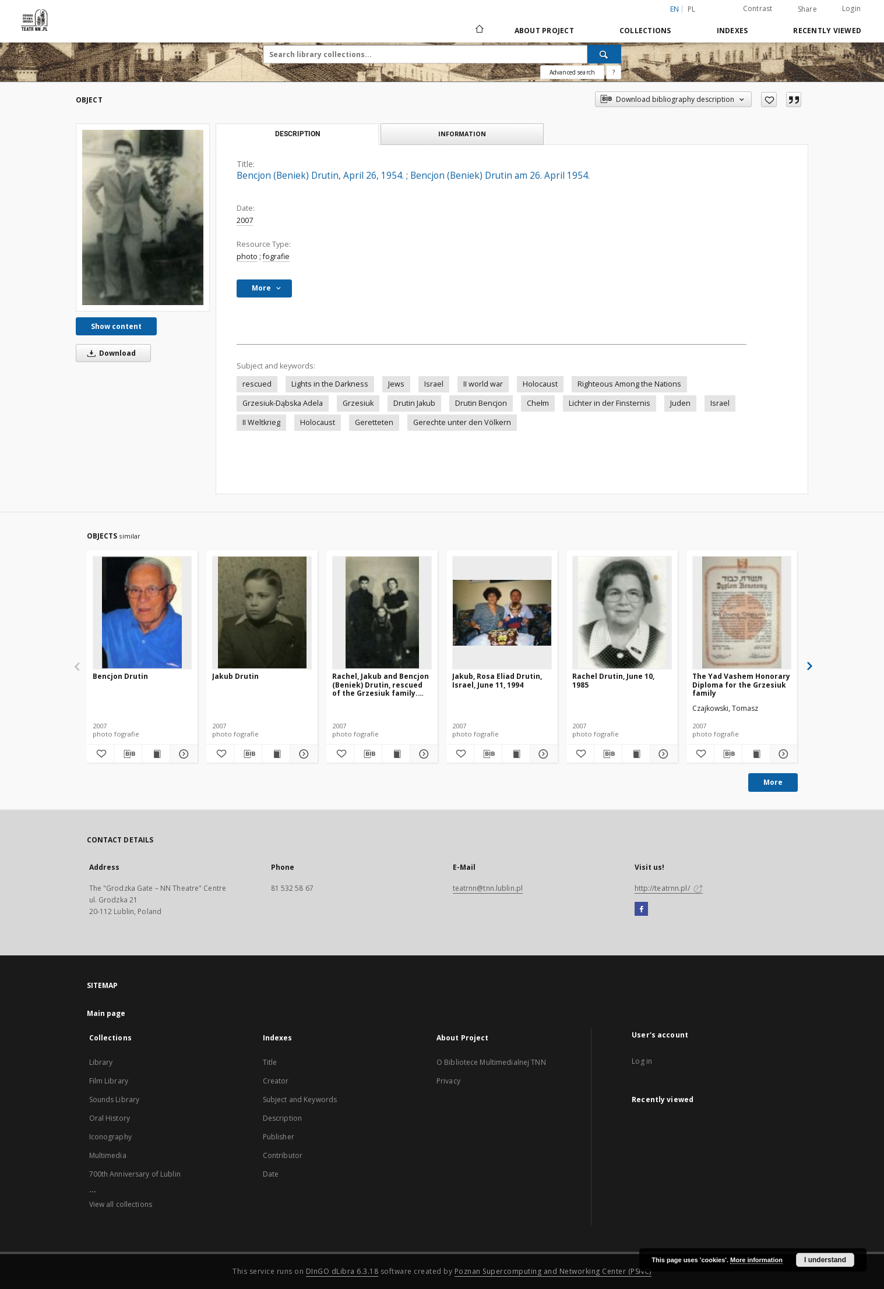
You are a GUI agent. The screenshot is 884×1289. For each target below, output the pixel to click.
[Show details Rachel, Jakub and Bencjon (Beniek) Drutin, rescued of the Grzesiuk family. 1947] (422, 754)
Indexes (732, 31)
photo (247, 256)
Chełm (538, 403)
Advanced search (572, 72)
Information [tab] (462, 133)
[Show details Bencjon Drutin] (182, 754)
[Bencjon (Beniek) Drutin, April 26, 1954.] (142, 217)
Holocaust (540, 384)
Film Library (108, 1081)
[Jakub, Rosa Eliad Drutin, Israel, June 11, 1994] (502, 612)
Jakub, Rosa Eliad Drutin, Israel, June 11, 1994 (497, 680)
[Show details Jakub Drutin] (302, 754)
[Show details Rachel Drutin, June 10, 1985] (662, 754)
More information (756, 1259)
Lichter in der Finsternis (609, 403)
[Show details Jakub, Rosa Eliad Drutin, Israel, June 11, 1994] (542, 754)
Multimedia (107, 1155)
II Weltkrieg (261, 422)
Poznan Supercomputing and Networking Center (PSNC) (553, 1271)
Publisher (278, 1137)
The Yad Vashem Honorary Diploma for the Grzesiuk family (741, 684)
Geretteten (374, 422)
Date (271, 1174)
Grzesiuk (358, 403)
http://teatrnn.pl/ (669, 888)
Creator (276, 1081)
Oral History (109, 1118)
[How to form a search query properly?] (613, 72)
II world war (483, 384)
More (773, 782)
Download (109, 353)
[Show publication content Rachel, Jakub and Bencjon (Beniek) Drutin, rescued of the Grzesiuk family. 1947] (396, 754)
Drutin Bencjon (481, 403)
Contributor (282, 1155)
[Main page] (479, 30)
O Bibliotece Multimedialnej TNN (491, 1062)
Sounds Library (114, 1099)
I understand (825, 1260)
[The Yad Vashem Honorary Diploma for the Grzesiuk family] (742, 612)
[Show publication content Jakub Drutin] (276, 754)
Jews (396, 384)
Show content (116, 326)
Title (270, 1062)
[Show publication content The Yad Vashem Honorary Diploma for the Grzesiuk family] (756, 754)
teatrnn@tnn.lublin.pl (488, 888)
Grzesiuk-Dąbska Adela (282, 403)
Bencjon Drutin (120, 676)
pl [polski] (692, 9)
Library (101, 1062)
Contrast (758, 8)
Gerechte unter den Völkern (462, 422)
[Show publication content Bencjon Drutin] (156, 754)
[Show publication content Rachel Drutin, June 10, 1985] (636, 754)
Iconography (110, 1137)
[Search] (604, 54)
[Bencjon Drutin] (142, 612)
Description (282, 1118)
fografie (276, 256)
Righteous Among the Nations (629, 384)
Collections (645, 31)
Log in (642, 1061)
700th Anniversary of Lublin (135, 1174)
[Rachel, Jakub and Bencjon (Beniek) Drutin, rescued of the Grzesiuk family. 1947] (382, 612)
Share (807, 9)
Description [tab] (297, 134)
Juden (680, 403)
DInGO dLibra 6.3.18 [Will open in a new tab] (342, 1271)
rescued (257, 384)
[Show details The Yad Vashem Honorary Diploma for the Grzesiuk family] (782, 754)
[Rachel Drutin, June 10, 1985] (622, 612)
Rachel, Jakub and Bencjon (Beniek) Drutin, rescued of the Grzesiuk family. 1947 (380, 684)
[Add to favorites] (769, 99)
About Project (544, 31)
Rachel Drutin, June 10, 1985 (613, 680)
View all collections (120, 1204)
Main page (106, 1013)
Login (851, 8)
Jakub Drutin (235, 676)
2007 (245, 220)
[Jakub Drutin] (262, 612)
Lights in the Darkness (329, 384)
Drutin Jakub (414, 403)
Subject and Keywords (300, 1099)
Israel (433, 384)
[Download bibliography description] (128, 754)
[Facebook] (641, 909)
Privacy (448, 1081)
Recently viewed (827, 31)
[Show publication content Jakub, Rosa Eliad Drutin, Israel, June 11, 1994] (516, 754)
